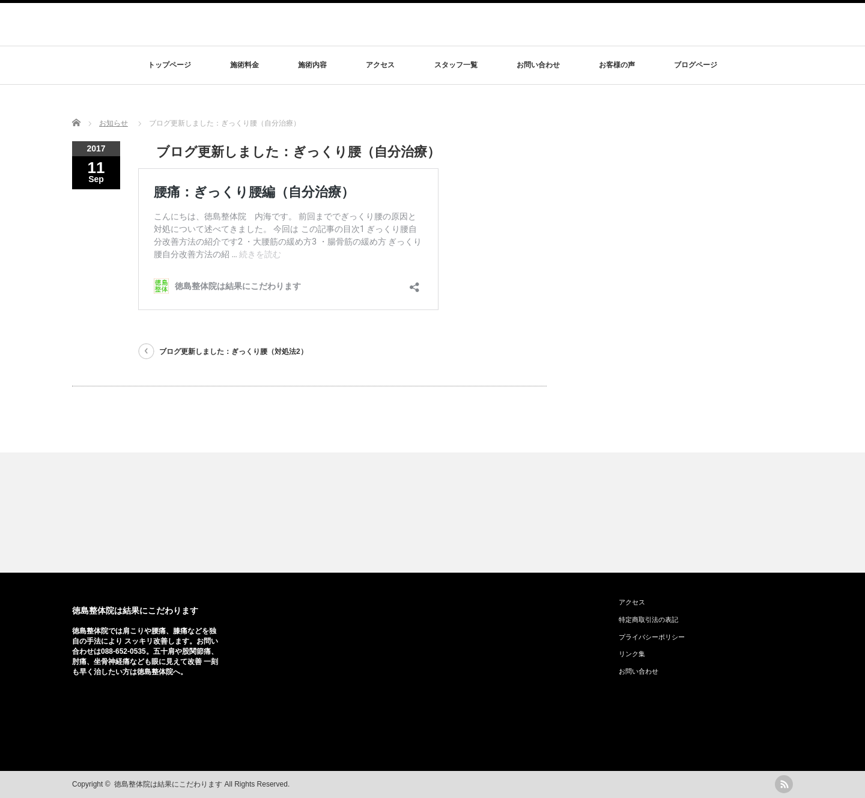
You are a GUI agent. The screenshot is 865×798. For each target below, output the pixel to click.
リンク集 (632, 653)
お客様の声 (617, 65)
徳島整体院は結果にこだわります (135, 610)
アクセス (380, 65)
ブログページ (695, 65)
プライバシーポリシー (652, 637)
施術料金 (244, 65)
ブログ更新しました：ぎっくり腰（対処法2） (233, 351)
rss (784, 784)
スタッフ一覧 (456, 65)
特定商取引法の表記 (648, 619)
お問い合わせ (538, 65)
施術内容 (312, 65)
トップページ (169, 65)
